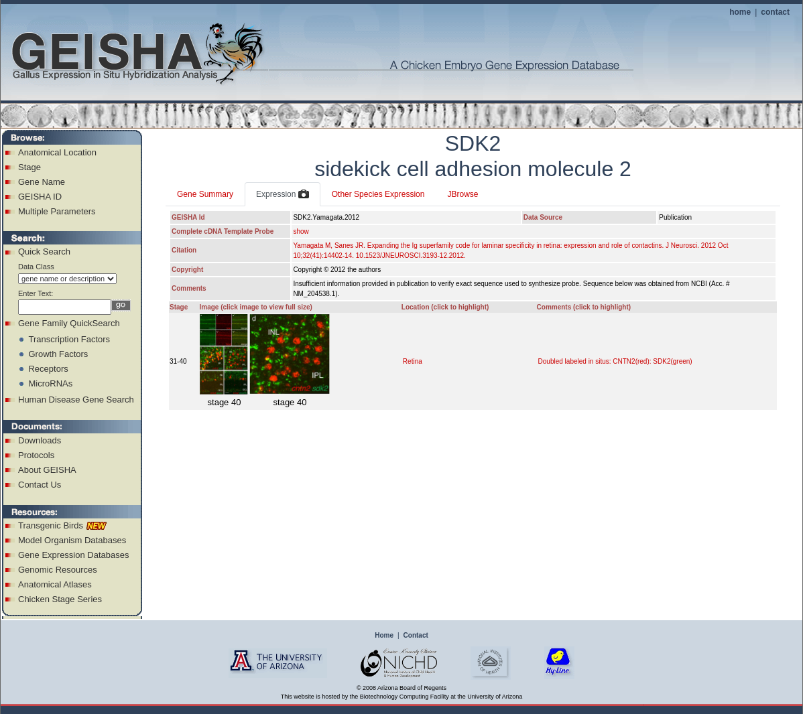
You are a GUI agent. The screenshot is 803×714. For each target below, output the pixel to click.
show (300, 231)
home (740, 12)
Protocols (36, 455)
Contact (416, 635)
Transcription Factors (69, 339)
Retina (412, 361)
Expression (282, 195)
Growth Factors (58, 354)
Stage (29, 167)
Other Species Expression (378, 194)
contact (775, 12)
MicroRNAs (50, 383)
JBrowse (462, 194)
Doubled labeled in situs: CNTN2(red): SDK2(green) (615, 361)
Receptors (48, 369)
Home (384, 635)
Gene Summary (205, 194)
